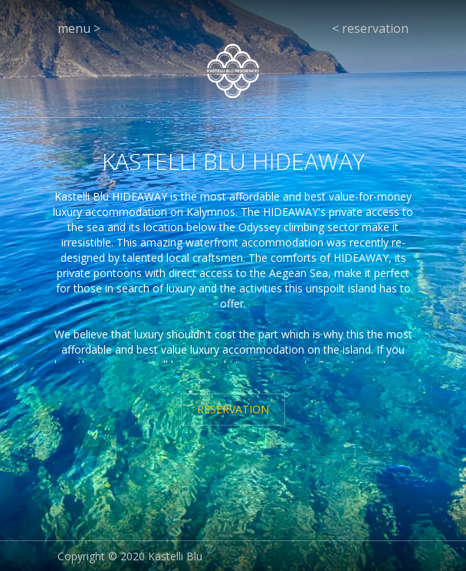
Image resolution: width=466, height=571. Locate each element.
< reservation (370, 28)
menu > (78, 28)
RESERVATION (233, 409)
